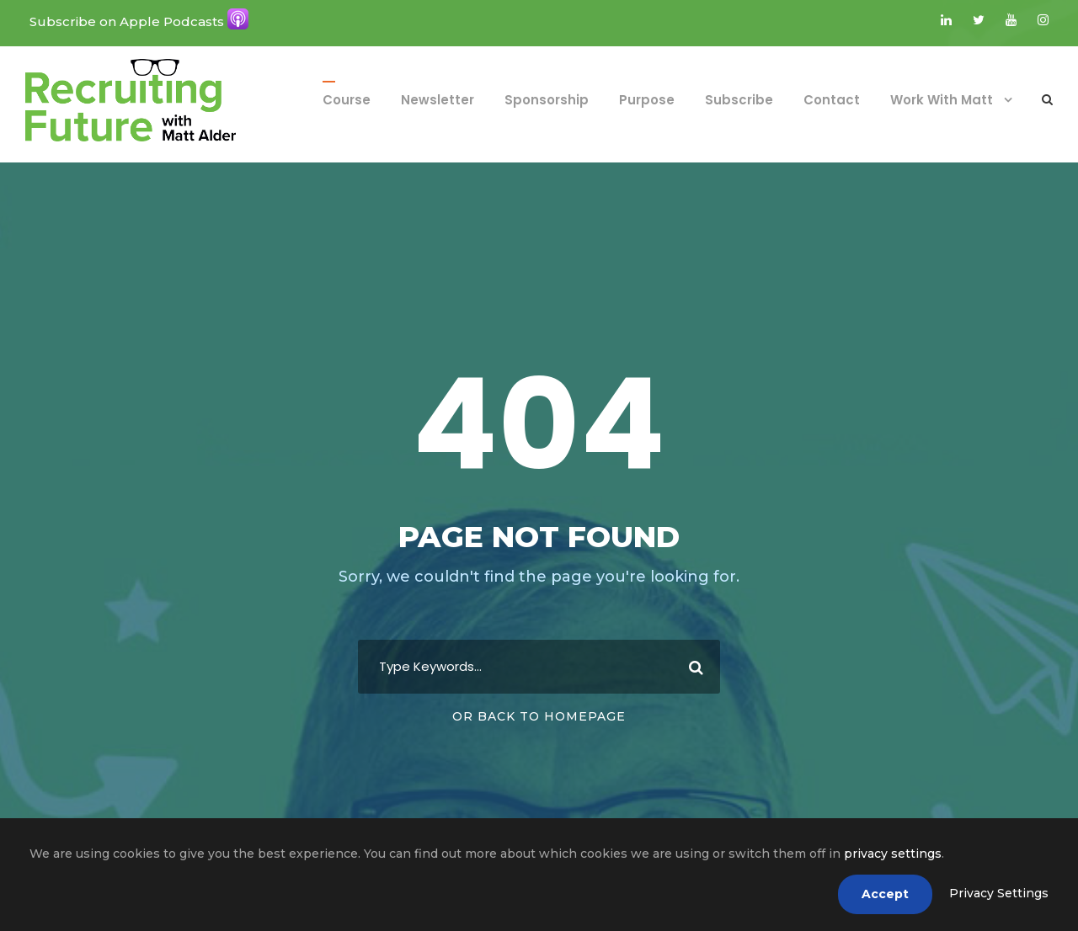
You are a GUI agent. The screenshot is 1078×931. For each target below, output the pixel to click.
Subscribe (739, 100)
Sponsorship (546, 100)
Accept (885, 894)
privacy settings (893, 853)
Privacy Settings (999, 893)
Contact (831, 100)
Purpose (647, 100)
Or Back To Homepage (539, 716)
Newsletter (437, 100)
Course (347, 100)
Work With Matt (941, 100)
